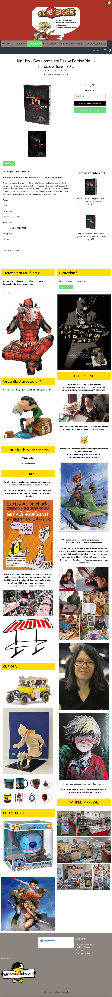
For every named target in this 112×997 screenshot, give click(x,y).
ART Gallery (19, 43)
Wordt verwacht (66, 43)
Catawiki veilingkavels (85, 944)
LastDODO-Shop (83, 947)
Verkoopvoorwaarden (96, 43)
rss (69, 992)
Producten (34, 43)
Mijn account (100, 50)
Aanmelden (65, 287)
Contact (79, 43)
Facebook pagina (83, 953)
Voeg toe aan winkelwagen (90, 103)
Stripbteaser (47, 941)
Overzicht (9, 163)
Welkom (6, 43)
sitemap (64, 992)
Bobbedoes (80, 950)
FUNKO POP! (49, 43)
